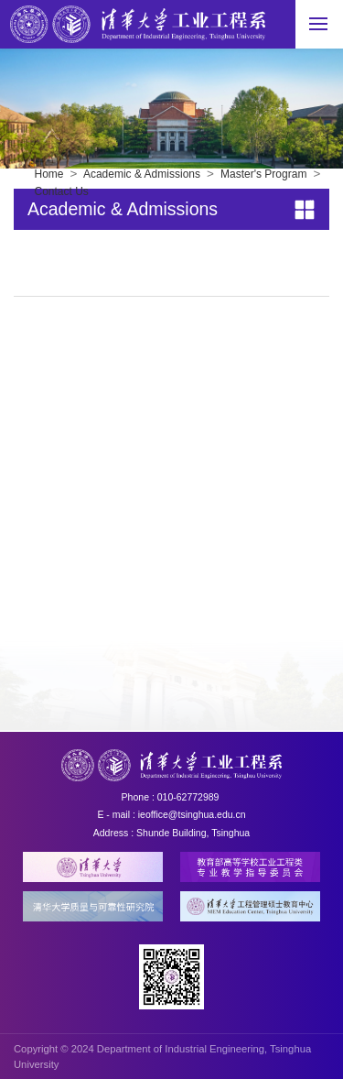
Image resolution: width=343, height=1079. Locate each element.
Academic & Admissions (141, 174)
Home (49, 174)
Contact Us (62, 191)
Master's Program (263, 174)
